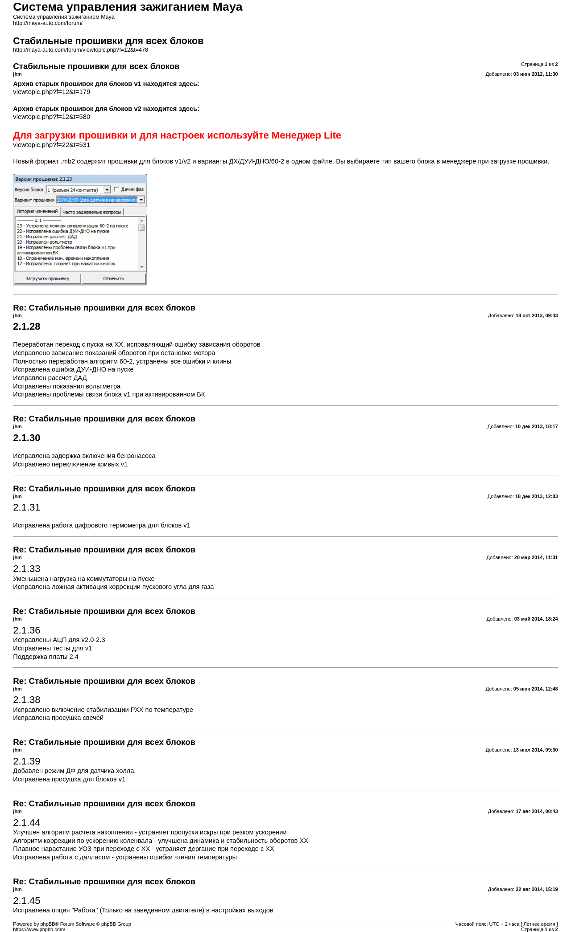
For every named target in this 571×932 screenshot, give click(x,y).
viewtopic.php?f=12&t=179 (51, 91)
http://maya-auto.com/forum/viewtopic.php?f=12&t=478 (80, 50)
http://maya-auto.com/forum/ (48, 23)
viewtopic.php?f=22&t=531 (51, 144)
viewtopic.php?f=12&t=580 (51, 116)
